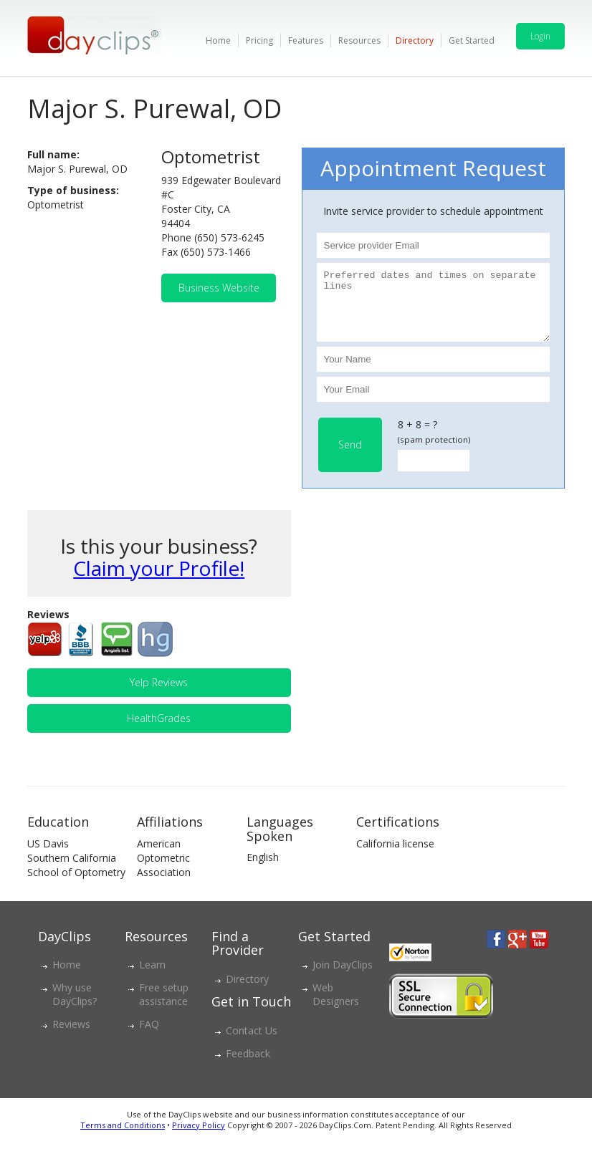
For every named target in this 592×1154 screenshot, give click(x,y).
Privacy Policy (198, 1138)
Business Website (218, 287)
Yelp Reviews (159, 695)
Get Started (472, 40)
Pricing (259, 40)
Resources (359, 40)
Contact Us (251, 1043)
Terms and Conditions (122, 1138)
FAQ (149, 1037)
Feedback (248, 1066)
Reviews (71, 1037)
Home (218, 40)
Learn (152, 977)
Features (305, 40)
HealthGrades (159, 731)
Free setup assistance (163, 1007)
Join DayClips (342, 977)
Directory (415, 40)
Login (540, 36)
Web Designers (335, 1007)
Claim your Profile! (158, 581)
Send (350, 457)
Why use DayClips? (74, 1007)
